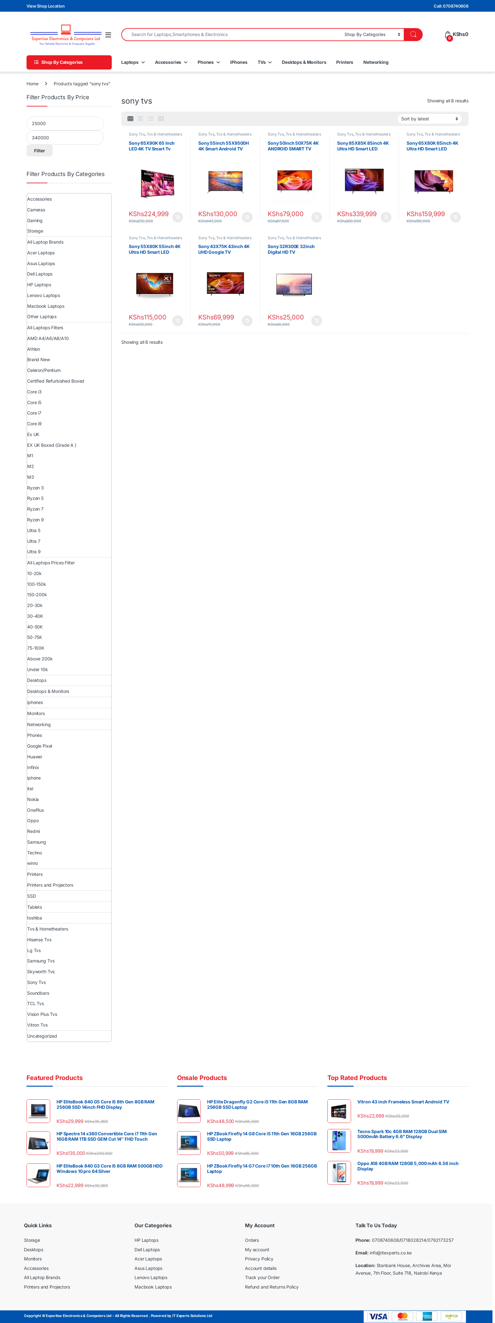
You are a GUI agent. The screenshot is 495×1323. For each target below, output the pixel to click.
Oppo (33, 820)
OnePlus (35, 810)
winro (32, 863)
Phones (206, 62)
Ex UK (33, 434)
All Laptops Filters (45, 327)
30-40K (35, 616)
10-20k (34, 573)
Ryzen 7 (35, 509)
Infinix (33, 767)
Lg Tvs (34, 950)
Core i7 (34, 413)
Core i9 (34, 423)
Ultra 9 (34, 551)
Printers (344, 62)
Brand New (38, 359)
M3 (30, 477)
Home (32, 83)
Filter (39, 150)
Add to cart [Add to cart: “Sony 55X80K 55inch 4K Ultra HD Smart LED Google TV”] (177, 320)
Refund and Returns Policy (272, 1287)
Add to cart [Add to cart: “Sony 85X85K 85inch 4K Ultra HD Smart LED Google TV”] (386, 217)
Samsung (36, 842)
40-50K (35, 626)
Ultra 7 (33, 541)
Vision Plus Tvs (42, 1014)
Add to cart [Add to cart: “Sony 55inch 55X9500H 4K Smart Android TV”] (247, 217)
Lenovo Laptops (43, 295)
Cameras (36, 209)
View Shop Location (45, 6)
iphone (34, 777)
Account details (261, 1268)
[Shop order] (429, 118)
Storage (35, 231)
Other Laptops (42, 316)
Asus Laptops (41, 263)
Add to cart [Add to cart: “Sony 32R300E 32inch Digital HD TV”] (316, 320)
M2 (30, 466)
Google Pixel (39, 746)
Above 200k (40, 658)
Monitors (36, 713)
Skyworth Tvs (41, 971)
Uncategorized (42, 1036)
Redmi (33, 831)
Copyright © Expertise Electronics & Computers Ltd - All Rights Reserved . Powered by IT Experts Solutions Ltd (118, 1316)
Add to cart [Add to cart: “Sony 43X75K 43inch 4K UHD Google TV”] (247, 320)
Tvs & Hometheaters (164, 134)
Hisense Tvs (39, 939)
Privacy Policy (259, 1258)
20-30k (35, 605)
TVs (262, 62)
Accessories (168, 62)
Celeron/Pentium (44, 370)
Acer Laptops (41, 252)
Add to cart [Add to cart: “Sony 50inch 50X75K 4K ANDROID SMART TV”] (316, 217)
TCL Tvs (35, 1003)
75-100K (35, 648)
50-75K (34, 637)
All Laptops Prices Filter (51, 562)
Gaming (35, 220)
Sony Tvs (137, 134)
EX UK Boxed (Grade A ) (51, 445)
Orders (252, 1240)
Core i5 (34, 402)
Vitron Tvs (37, 1025)
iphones (35, 702)
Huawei (34, 756)
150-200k (37, 594)
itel (30, 788)
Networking (376, 62)
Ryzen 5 (35, 498)
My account (257, 1249)
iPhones (239, 62)
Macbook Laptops (45, 306)
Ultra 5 (33, 530)
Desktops (36, 680)
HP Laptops (39, 284)
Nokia (33, 799)
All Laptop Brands (45, 242)
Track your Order (262, 1277)
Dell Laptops (39, 273)
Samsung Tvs (40, 960)
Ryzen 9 (35, 519)
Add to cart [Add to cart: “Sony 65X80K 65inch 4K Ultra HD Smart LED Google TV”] (455, 217)
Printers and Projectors (50, 885)
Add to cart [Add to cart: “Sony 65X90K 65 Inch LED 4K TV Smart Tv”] (177, 217)
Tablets (34, 907)
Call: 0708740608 (451, 6)
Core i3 (34, 391)
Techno (34, 852)
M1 (30, 455)
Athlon (33, 349)
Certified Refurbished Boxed (55, 381)
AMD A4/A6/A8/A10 (48, 338)
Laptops (130, 62)
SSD (31, 896)
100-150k (36, 584)
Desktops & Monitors (304, 62)
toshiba (34, 917)
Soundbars (38, 993)
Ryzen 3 (35, 487)
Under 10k (37, 669)
